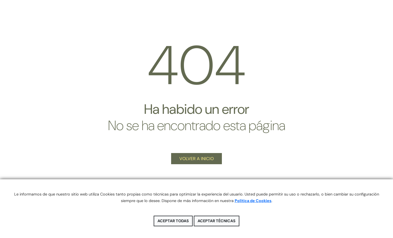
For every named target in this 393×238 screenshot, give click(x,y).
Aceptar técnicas (217, 220)
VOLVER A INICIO (196, 158)
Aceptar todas (173, 220)
